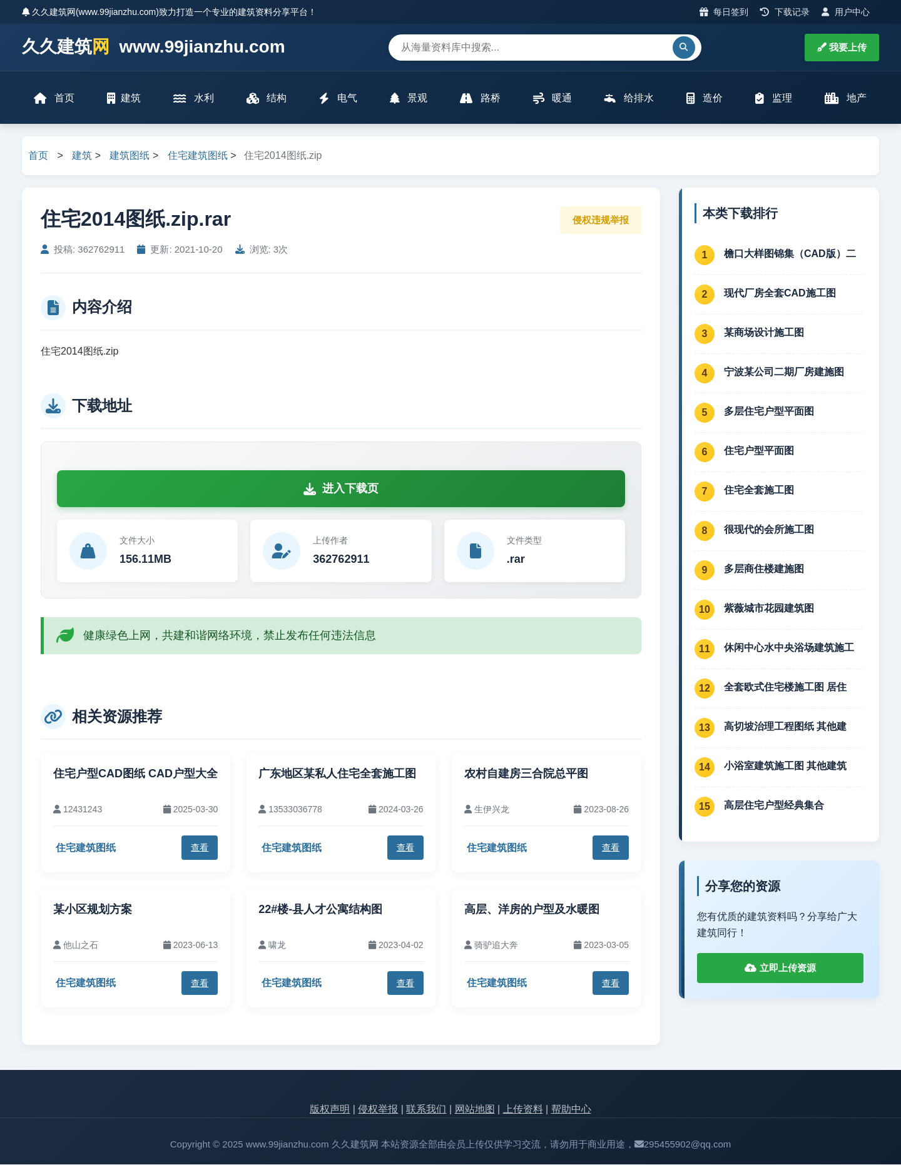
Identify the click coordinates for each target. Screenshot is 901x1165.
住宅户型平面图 (759, 451)
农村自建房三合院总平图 (526, 774)
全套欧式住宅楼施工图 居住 (785, 687)
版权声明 (330, 1110)
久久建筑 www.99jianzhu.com (153, 47)
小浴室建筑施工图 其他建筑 (785, 766)
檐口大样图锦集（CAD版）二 (790, 254)
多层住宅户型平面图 (769, 411)
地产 (846, 98)
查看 (199, 849)
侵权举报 (378, 1110)
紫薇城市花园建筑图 (769, 608)
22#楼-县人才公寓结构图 (320, 910)
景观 (408, 98)
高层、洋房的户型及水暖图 (531, 910)
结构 (267, 98)
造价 (704, 98)
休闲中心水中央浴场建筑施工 (789, 648)
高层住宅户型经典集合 (774, 805)
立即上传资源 (780, 969)
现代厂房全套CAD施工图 (780, 293)
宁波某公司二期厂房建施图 (784, 372)
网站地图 (475, 1110)
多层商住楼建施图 (764, 569)
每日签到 (724, 12)
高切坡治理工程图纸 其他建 (785, 727)
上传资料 (523, 1110)
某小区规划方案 (92, 910)
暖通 (552, 98)
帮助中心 (571, 1110)
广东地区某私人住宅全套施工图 (337, 774)
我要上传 (842, 47)
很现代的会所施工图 (769, 530)
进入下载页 (341, 489)
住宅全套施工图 (759, 490)
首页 (54, 98)
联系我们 (426, 1110)
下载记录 (785, 12)
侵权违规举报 (601, 220)
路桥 (480, 98)
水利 (193, 98)
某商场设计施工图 (764, 333)
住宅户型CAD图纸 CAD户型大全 (135, 774)
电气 (338, 98)
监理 (773, 98)
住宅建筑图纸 (198, 156)
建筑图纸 (129, 156)
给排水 (628, 98)
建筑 (124, 98)
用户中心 (846, 12)
